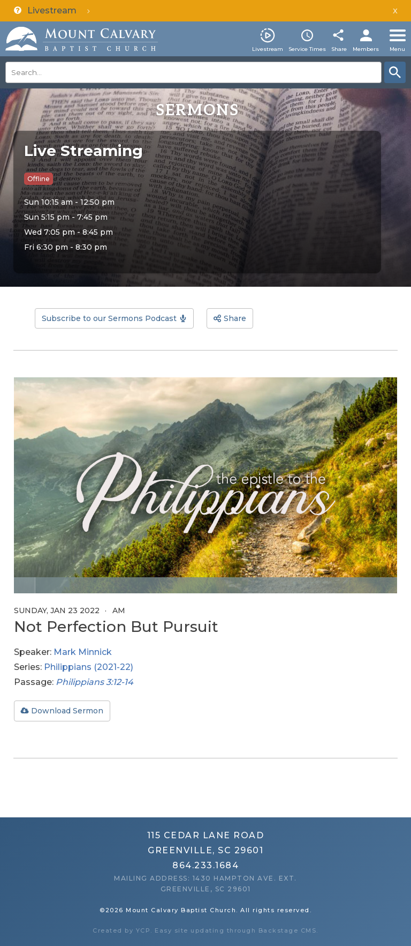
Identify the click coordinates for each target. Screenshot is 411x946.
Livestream (267, 49)
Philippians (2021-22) (88, 667)
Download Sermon (67, 711)
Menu (397, 49)
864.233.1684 (205, 865)
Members (366, 49)
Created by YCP (121, 930)
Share (339, 49)
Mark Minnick (83, 652)
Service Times (307, 49)
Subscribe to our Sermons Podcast (109, 318)
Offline (38, 179)
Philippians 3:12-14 (94, 682)
